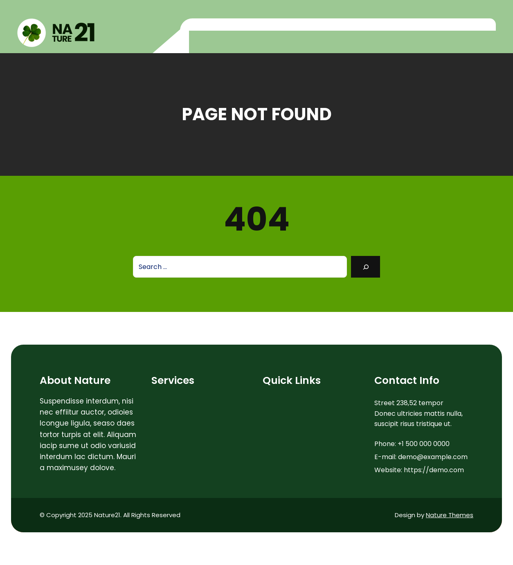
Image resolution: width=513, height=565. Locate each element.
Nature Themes (449, 515)
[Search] (365, 267)
